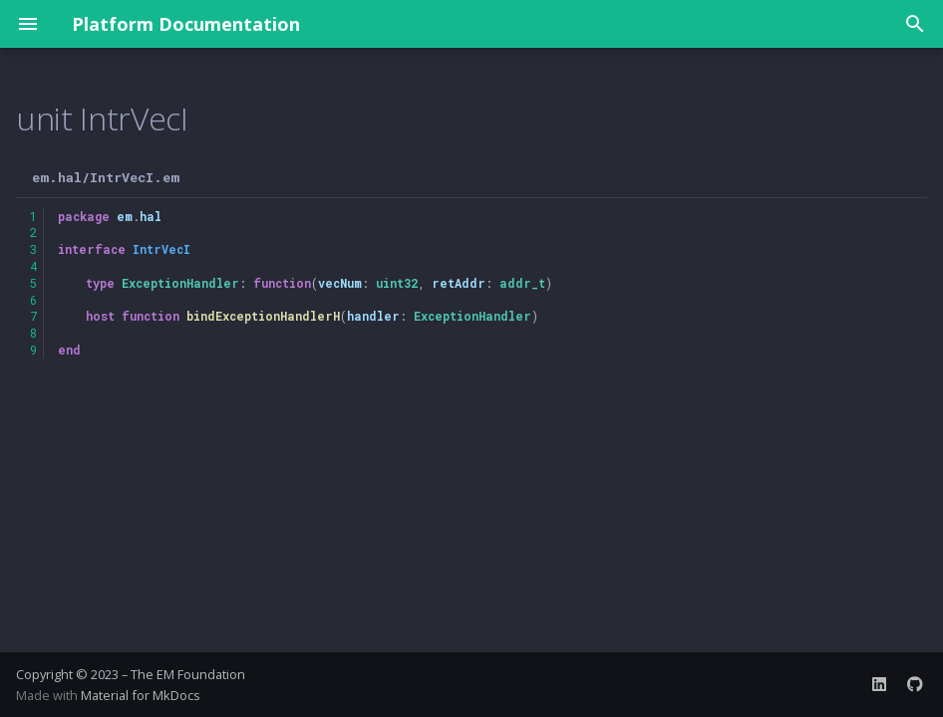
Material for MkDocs (140, 695)
